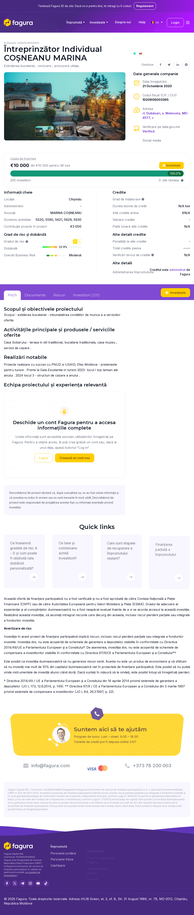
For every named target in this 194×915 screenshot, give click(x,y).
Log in (43, 458)
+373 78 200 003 (152, 765)
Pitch (12, 295)
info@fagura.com (50, 765)
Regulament (144, 6)
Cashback (58, 865)
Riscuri (59, 295)
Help (142, 22)
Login (175, 22)
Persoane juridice (63, 853)
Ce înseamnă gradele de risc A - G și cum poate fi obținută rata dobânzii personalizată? (24, 562)
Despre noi (123, 22)
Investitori (86, 295)
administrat (177, 270)
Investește (97, 22)
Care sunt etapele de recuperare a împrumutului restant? (121, 562)
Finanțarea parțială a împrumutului (169, 564)
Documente (35, 295)
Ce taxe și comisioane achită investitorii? (73, 562)
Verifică (148, 131)
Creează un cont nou (74, 458)
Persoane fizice (62, 859)
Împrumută (74, 22)
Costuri (92, 879)
